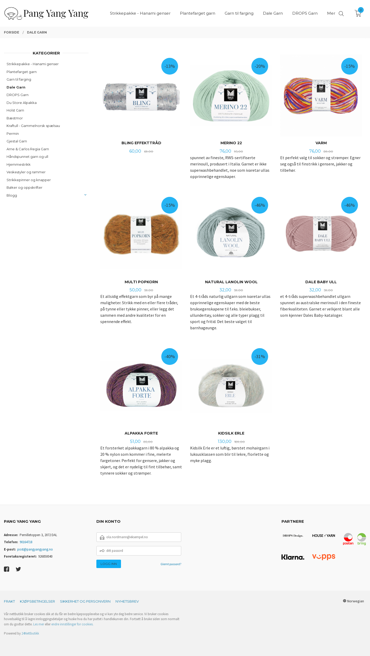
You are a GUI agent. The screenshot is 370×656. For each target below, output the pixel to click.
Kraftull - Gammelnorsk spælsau (33, 126)
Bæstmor (15, 118)
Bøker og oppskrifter (24, 187)
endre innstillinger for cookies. (72, 624)
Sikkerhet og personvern (85, 601)
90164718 (26, 542)
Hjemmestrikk (19, 164)
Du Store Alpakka (22, 103)
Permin (13, 133)
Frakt (9, 601)
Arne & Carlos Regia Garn (28, 149)
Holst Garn (15, 110)
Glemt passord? (171, 564)
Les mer (38, 624)
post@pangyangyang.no (35, 549)
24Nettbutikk (30, 633)
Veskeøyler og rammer (26, 172)
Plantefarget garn (22, 72)
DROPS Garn (18, 95)
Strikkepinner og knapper (29, 180)
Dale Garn (16, 87)
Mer (331, 13)
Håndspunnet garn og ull (27, 156)
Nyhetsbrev (127, 601)
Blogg (12, 195)
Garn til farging (19, 79)
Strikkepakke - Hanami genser (33, 64)
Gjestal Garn (17, 141)
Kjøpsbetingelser (37, 601)
